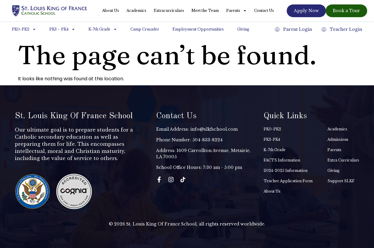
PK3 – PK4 (62, 29)
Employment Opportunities (198, 29)
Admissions (337, 139)
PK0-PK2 (24, 29)
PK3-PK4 (272, 139)
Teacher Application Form (288, 181)
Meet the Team (205, 10)
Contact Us (264, 10)
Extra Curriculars (343, 160)
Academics (136, 10)
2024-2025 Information (286, 170)
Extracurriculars (169, 10)
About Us (110, 10)
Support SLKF (340, 181)
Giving (243, 29)
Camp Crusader (144, 29)
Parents (236, 11)
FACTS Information (282, 160)
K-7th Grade (102, 29)
